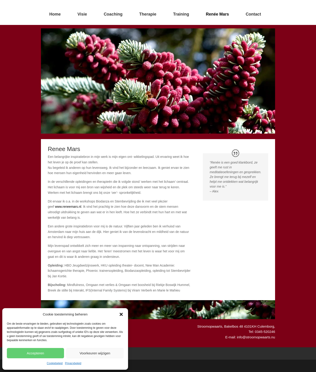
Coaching (113, 14)
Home (55, 14)
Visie (82, 14)
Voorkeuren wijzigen (95, 353)
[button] (121, 314)
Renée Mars (217, 14)
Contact (253, 14)
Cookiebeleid (55, 363)
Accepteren (35, 353)
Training (181, 14)
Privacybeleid (73, 363)
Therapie (147, 14)
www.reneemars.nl (68, 206)
